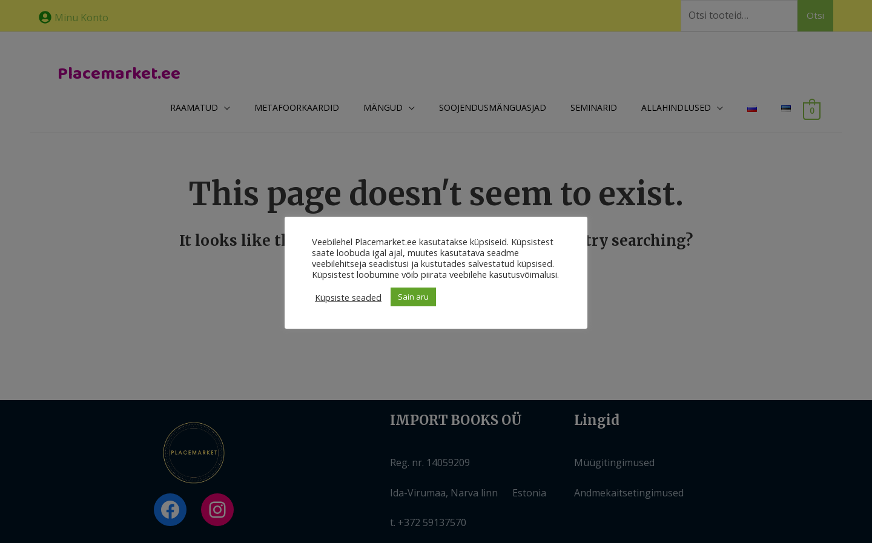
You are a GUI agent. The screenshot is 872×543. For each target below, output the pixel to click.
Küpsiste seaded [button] (348, 297)
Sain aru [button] (413, 296)
